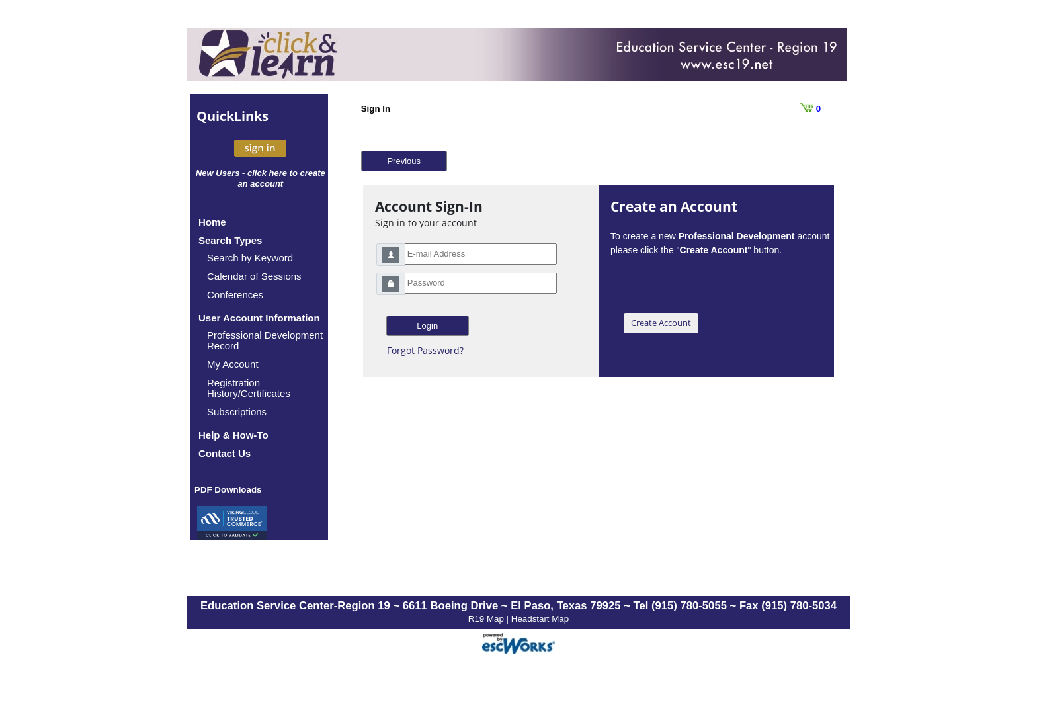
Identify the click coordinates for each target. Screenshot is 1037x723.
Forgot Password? (425, 350)
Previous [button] (404, 161)
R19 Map (487, 619)
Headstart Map (540, 619)
